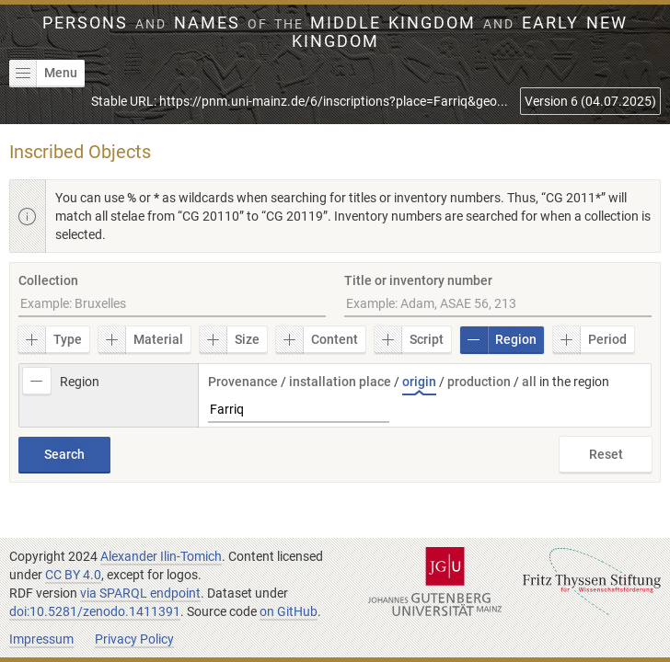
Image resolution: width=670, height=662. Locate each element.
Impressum (41, 639)
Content (317, 340)
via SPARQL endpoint (140, 593)
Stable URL (299, 101)
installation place (340, 381)
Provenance (243, 381)
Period (590, 340)
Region (498, 340)
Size (230, 340)
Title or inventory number (418, 280)
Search (64, 454)
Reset (606, 454)
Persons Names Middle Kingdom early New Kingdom (334, 32)
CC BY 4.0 (73, 574)
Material (140, 340)
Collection (48, 280)
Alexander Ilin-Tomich (161, 556)
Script (409, 340)
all (529, 381)
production (479, 381)
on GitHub (289, 611)
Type (50, 340)
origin (419, 381)
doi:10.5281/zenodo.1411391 (94, 611)
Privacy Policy (134, 639)
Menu (43, 73)
